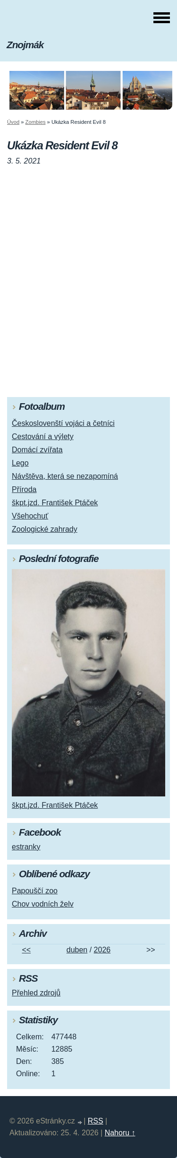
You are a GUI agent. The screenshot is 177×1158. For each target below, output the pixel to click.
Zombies (35, 122)
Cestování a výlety (43, 436)
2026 (102, 950)
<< (26, 950)
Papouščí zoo (35, 891)
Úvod (13, 122)
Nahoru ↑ (120, 1133)
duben (77, 950)
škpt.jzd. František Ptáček (55, 503)
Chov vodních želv (43, 904)
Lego (20, 463)
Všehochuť (30, 516)
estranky (26, 847)
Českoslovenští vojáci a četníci (63, 423)
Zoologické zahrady (44, 529)
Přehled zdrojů (36, 993)
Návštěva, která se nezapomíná (65, 476)
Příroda (24, 489)
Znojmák (25, 44)
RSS (95, 1121)
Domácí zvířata (37, 450)
